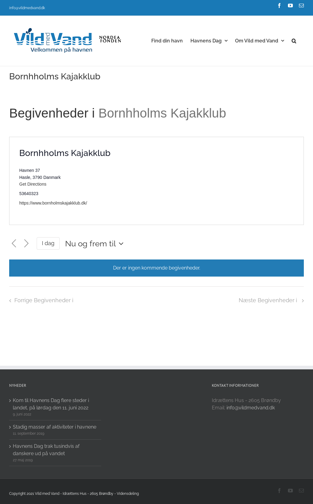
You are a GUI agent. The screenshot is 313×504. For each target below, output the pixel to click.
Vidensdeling (128, 493)
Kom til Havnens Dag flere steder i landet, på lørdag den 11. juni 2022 (51, 404)
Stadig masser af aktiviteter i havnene (54, 427)
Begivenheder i (53, 113)
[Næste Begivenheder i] (26, 243)
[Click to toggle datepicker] (96, 243)
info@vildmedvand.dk (27, 8)
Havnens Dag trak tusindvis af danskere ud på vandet (46, 449)
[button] (294, 40)
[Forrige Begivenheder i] (14, 243)
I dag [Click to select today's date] (48, 243)
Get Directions (32, 184)
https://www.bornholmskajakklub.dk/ (53, 203)
